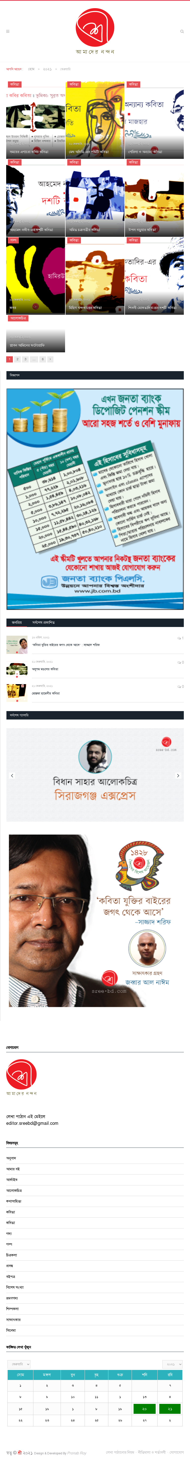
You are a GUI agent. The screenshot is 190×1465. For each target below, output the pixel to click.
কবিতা (14, 84)
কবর (13, 308)
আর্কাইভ (12, 1179)
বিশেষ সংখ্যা (15, 1287)
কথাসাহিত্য (13, 1201)
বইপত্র (10, 1276)
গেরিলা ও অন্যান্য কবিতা (145, 152)
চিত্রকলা (11, 1255)
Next (178, 775)
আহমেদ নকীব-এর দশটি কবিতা (31, 230)
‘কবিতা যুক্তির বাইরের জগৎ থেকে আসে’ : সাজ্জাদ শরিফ (66, 645)
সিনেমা (11, 1330)
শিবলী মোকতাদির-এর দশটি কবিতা (152, 308)
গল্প (13, 240)
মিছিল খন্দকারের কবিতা (85, 308)
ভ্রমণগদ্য (12, 1298)
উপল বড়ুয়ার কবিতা (142, 230)
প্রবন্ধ (9, 1266)
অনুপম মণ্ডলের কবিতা (45, 669)
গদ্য (9, 1233)
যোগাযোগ (177, 1452)
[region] (95, 499)
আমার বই (13, 1169)
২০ (144, 1409)
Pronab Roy (76, 1453)
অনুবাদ (11, 1158)
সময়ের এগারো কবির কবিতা (29, 152)
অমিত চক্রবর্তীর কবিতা (84, 230)
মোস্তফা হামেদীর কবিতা (46, 694)
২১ (170, 1409)
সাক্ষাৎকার (13, 1320)
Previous (12, 775)
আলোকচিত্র (18, 318)
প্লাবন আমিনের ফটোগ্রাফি (27, 345)
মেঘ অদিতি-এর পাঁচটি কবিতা (89, 152)
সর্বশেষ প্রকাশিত (43, 622)
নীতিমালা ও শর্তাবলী (152, 1452)
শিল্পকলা (12, 1309)
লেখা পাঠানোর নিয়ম (120, 1452)
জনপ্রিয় (17, 622)
